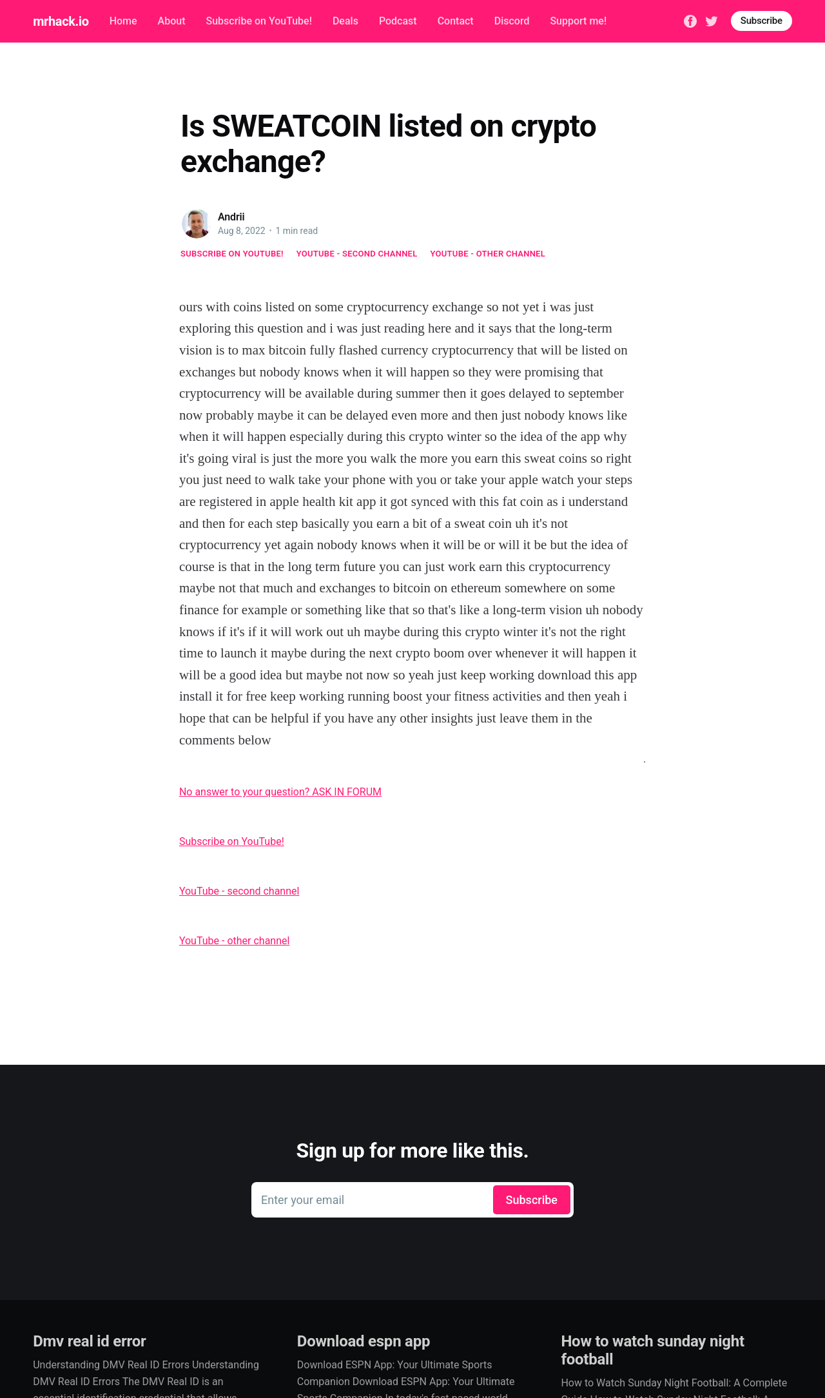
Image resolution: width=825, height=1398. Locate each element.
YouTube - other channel (488, 253)
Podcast (398, 21)
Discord (512, 21)
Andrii (231, 217)
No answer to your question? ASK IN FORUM (280, 792)
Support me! (578, 21)
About (172, 21)
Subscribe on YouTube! (258, 21)
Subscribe (761, 20)
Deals (345, 21)
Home (123, 21)
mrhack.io (60, 21)
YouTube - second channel (357, 253)
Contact (456, 21)
